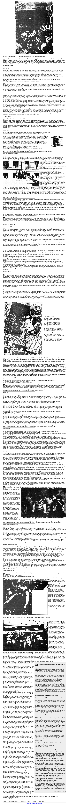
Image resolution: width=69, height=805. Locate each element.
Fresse (29, 803)
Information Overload (37, 803)
